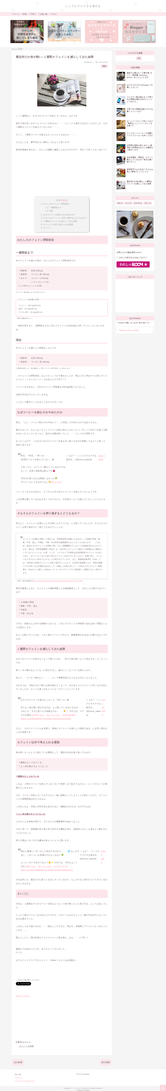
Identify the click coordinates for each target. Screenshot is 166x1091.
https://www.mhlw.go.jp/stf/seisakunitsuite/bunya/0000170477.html (57, 581)
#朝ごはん (31, 866)
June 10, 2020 (103, 707)
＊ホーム (15, 14)
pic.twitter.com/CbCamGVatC (57, 719)
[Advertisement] (62, 177)
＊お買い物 (42, 14)
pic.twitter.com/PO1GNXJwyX (58, 870)
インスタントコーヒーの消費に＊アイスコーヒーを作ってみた (140, 134)
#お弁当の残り (69, 715)
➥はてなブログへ (23, 996)
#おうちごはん (53, 715)
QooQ (87, 1090)
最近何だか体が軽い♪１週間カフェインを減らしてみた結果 (139, 182)
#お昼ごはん (38, 715)
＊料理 (24, 14)
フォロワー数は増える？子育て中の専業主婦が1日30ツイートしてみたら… (140, 99)
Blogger (86, 1074)
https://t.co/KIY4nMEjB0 (32, 870)
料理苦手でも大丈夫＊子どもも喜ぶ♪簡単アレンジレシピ (140, 170)
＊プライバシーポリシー (24, 1081)
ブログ (127, 203)
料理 (104, 66)
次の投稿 (18, 1062)
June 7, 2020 (102, 458)
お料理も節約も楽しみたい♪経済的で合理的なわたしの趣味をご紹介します (140, 147)
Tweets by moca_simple (129, 330)
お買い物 (137, 203)
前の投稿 (105, 1062)
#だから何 (56, 482)
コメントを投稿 (26, 1046)
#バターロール (61, 866)
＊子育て (32, 14)
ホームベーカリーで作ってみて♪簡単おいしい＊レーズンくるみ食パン (140, 123)
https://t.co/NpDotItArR (32, 719)
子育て (146, 203)
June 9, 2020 (103, 857)
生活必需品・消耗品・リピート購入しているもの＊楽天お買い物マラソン (140, 159)
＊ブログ (53, 14)
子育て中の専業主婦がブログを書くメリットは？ (140, 110)
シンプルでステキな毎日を (83, 6)
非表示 (64, 200)
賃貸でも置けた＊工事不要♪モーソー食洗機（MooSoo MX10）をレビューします (139, 75)
